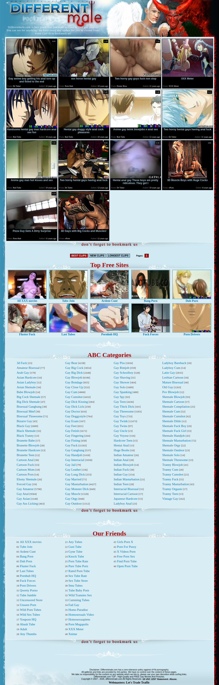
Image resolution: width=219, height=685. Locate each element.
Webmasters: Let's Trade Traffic (129, 682)
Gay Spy (119, 397)
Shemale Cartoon (173, 401)
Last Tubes (68, 333)
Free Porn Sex (126, 556)
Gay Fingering (74, 435)
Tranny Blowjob (172, 464)
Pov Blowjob (170, 392)
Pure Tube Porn (78, 566)
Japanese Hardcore (126, 498)
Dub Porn (191, 299)
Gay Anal (23, 494)
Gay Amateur (25, 489)
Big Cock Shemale (29, 397)
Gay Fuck (71, 445)
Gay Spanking (123, 392)
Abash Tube (27, 624)
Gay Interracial (74, 460)
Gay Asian (23, 498)
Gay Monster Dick (77, 489)
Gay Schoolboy (123, 372)
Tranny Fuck (170, 479)
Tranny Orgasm (172, 489)
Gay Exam (72, 421)
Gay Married (73, 479)
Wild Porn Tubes (30, 609)
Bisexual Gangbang (29, 406)
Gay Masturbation (76, 484)
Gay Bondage (73, 382)
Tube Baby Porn (78, 590)
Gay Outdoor (73, 503)
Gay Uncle (120, 430)
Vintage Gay (170, 498)
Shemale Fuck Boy (174, 426)
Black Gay (23, 426)
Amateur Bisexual (28, 367)
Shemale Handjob (173, 435)
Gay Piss (119, 363)
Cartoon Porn (25, 474)
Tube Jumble (28, 595)
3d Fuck (22, 363)
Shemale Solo (171, 455)
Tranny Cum (170, 469)
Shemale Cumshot (173, 416)
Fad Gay (73, 605)
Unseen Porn (28, 605)
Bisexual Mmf (26, 411)
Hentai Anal (121, 445)
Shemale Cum (171, 411)
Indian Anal (121, 460)
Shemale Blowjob (173, 397)
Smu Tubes (75, 585)
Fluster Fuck (27, 333)
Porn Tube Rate (78, 561)
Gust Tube (74, 546)
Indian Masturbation (126, 479)
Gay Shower (122, 382)
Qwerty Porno (29, 590)
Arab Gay (23, 372)
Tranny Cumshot (173, 474)
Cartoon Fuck (25, 464)
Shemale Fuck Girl (174, 430)
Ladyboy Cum (171, 367)
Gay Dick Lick (74, 406)
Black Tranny (25, 435)
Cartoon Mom (26, 469)
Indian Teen (121, 484)
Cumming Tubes (78, 600)
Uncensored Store (31, 600)
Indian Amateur (124, 455)
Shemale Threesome (175, 460)
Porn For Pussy (126, 546)
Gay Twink (121, 421)
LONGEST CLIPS (118, 255)
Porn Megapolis (78, 624)
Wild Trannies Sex (80, 595)
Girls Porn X (125, 542)
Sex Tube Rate (77, 576)
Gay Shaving (122, 377)
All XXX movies (27, 299)
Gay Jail (70, 464)
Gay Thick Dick (124, 406)
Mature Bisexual (172, 382)
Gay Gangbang (74, 450)
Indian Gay (121, 474)
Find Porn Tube (127, 561)
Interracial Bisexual (126, 489)
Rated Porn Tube (79, 571)
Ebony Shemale (27, 479)
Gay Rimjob (121, 367)
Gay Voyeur (121, 435)
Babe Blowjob (26, 392)
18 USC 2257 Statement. (155, 679)
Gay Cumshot (74, 397)
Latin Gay (168, 372)
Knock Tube (76, 556)
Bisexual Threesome (30, 416)
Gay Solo (120, 387)
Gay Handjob (73, 455)
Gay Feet (71, 426)
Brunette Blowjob (28, 445)
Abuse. (173, 679)
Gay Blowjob (73, 377)
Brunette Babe (26, 440)
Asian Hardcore (27, 377)
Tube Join (68, 299)
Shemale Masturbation (176, 440)
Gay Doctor (72, 411)
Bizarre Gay (24, 421)
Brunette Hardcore (28, 450)
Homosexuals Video (81, 614)
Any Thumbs (28, 634)
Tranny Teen (170, 494)
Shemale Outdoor (173, 450)
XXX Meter (76, 629)
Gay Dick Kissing (76, 401)
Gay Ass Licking (27, 503)
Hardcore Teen (123, 440)
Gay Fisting (72, 440)
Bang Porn (150, 299)
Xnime (72, 634)
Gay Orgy (71, 498)
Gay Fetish (72, 430)
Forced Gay (24, 484)
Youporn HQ (28, 619)
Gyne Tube (75, 551)
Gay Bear (71, 363)
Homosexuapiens (79, 619)
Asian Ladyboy (26, 382)
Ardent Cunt (109, 299)
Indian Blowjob (124, 464)
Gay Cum (71, 392)
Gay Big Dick (74, 372)
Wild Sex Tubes (30, 614)
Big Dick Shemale (28, 401)
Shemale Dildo (171, 421)
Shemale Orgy (171, 445)
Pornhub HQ (109, 333)
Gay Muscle (73, 494)
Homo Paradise (78, 609)
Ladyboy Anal (123, 503)
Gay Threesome (124, 411)
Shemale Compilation (176, 406)
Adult (23, 629)
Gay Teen (120, 401)
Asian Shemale (26, 387)
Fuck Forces (150, 333)
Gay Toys (120, 416)
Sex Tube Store (78, 580)
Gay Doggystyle (75, 416)
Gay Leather (73, 469)
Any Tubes (75, 542)
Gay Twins (120, 426)
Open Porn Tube (127, 566)
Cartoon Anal (25, 460)
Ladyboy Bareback (174, 363)
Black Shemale (26, 430)
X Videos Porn (126, 551)
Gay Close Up (74, 387)
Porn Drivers (191, 333)
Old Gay (167, 387)
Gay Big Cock (74, 367)
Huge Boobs (122, 450)
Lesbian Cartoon (172, 377)
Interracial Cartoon (126, 494)
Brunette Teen (25, 455)
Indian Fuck (121, 469)
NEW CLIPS (97, 255)
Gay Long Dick (75, 474)
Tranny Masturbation (175, 484)
